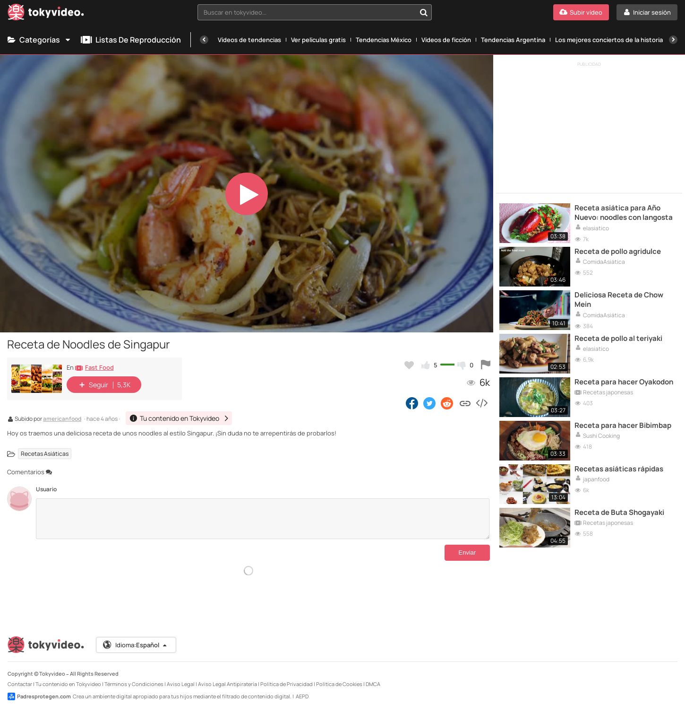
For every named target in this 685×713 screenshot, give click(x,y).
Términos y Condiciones (133, 683)
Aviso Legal (181, 683)
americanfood (62, 419)
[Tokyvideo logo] (46, 14)
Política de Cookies (339, 683)
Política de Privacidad (286, 683)
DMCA (373, 683)
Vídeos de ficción (446, 39)
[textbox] (306, 12)
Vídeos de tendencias (249, 39)
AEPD (302, 696)
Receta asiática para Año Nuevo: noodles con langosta (623, 212)
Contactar (20, 683)
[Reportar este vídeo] (485, 365)
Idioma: (135, 645)
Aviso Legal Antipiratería (227, 683)
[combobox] (314, 12)
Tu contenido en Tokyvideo (68, 683)
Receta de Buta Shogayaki (619, 512)
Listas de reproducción (131, 40)
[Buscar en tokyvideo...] (424, 12)
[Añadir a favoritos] (409, 365)
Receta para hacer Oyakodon (623, 382)
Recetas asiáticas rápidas (618, 469)
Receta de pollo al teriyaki (618, 338)
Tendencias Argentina (513, 39)
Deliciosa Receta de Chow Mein (618, 299)
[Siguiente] (673, 39)
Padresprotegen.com (39, 696)
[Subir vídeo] (581, 12)
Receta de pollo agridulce (617, 251)
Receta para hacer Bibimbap (622, 425)
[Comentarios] (262, 518)
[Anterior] (204, 39)
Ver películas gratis (318, 39)
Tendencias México (383, 39)
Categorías (39, 40)
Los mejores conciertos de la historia (609, 39)
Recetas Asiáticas (44, 454)
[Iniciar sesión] (646, 12)
